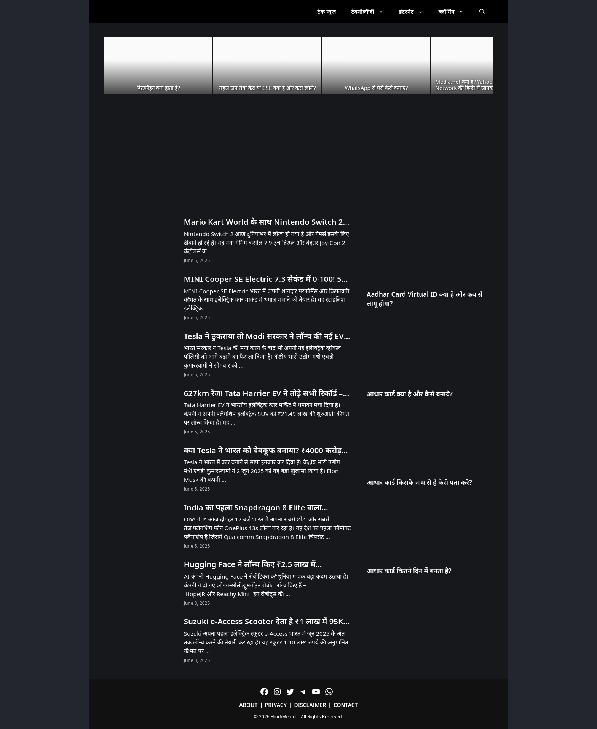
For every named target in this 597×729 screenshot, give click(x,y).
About (248, 704)
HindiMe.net (284, 716)
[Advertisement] (298, 156)
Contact (346, 704)
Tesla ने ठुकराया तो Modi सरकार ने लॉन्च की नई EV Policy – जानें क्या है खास (264, 336)
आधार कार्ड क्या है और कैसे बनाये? (410, 394)
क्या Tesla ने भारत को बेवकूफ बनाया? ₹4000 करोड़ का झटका (263, 450)
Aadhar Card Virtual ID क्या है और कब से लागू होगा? (425, 299)
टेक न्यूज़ (326, 11)
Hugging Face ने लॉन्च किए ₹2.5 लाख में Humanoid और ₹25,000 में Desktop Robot (258, 564)
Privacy (276, 704)
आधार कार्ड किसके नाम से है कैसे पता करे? (419, 482)
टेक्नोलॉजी (371, 11)
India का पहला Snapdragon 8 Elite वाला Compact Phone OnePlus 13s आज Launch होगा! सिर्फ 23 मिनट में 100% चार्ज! (261, 507)
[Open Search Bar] (482, 11)
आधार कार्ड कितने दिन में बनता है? (409, 570)
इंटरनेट (415, 11)
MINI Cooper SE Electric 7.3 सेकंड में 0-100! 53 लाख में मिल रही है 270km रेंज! (265, 279)
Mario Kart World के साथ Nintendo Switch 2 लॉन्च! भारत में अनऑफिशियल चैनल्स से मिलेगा (263, 222)
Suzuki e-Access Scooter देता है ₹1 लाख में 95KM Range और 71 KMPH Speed (267, 621)
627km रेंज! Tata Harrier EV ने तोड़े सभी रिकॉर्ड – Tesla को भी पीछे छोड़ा (263, 393)
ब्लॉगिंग (455, 11)
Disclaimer (310, 704)
